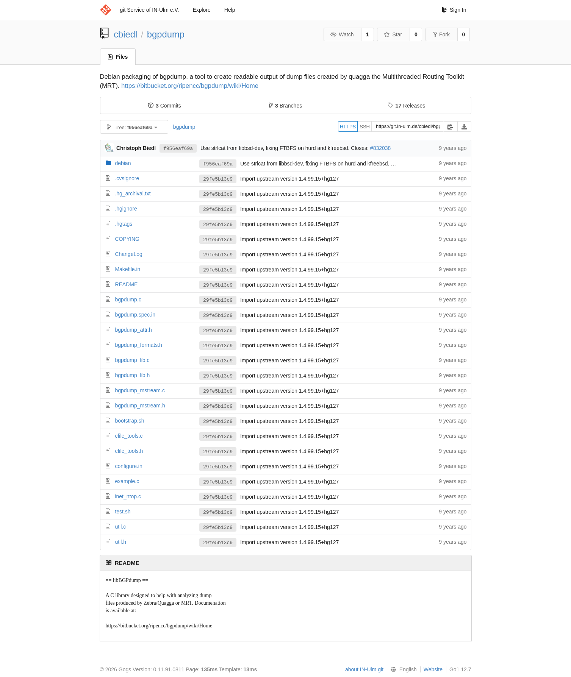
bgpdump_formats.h (138, 345)
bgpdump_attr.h (133, 330)
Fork (441, 34)
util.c (120, 527)
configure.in (128, 466)
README (126, 284)
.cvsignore (127, 178)
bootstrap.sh (129, 421)
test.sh (122, 512)
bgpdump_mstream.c (140, 390)
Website (433, 669)
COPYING (127, 239)
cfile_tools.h (129, 451)
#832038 (380, 148)
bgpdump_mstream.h (140, 405)
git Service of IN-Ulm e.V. (149, 10)
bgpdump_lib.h (132, 375)
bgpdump (166, 34)
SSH (365, 126)
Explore (201, 10)
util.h (120, 542)
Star (393, 34)
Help (229, 10)
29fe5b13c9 (218, 179)
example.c (127, 481)
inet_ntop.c (128, 496)
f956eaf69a (178, 148)
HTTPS (348, 126)
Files (118, 57)
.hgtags (123, 224)
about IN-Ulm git (364, 669)
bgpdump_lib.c (132, 360)
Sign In (454, 10)
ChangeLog (128, 254)
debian (123, 163)
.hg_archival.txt (132, 193)
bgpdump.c (128, 299)
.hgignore (126, 209)
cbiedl (125, 34)
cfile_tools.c (128, 436)
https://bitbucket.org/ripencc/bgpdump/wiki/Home (189, 85)
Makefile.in (127, 269)
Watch (342, 34)
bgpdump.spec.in (135, 315)
